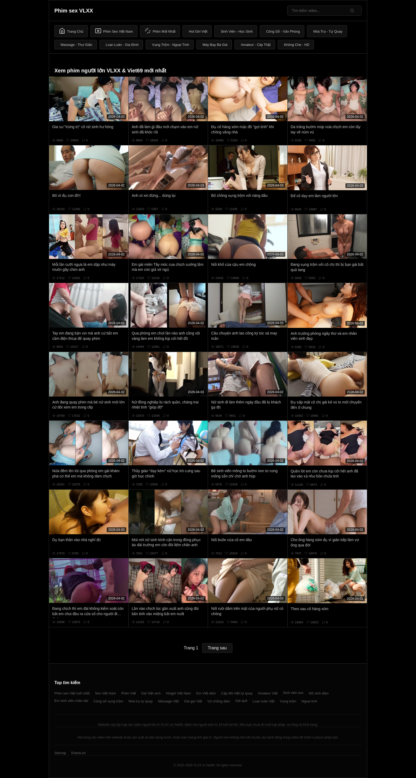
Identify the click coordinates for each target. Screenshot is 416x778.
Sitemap (60, 753)
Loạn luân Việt (264, 701)
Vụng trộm (288, 701)
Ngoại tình (309, 701)
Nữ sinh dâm (319, 693)
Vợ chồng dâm (218, 701)
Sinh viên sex (293, 693)
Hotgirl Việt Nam (178, 693)
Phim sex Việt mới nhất (72, 693)
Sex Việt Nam (105, 693)
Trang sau (217, 648)
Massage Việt (168, 701)
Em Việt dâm (206, 693)
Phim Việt (128, 693)
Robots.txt (78, 753)
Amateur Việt (268, 693)
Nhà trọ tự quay (140, 701)
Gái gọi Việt (193, 701)
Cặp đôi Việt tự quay (237, 693)
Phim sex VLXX (73, 11)
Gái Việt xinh (151, 693)
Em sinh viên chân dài (71, 701)
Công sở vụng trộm (108, 701)
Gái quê (241, 701)
